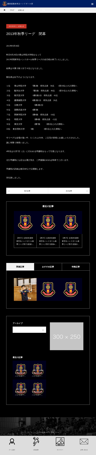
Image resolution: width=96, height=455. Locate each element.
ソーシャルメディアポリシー (48, 432)
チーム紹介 (12, 450)
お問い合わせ (84, 450)
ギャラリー (60, 450)
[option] (25, 229)
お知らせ (21, 26)
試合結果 (36, 450)
